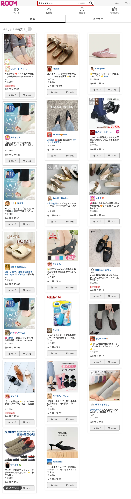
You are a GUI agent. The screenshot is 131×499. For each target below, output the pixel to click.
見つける (49, 10)
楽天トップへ (122, 3)
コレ (13, 95)
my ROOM (114, 10)
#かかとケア (95, 410)
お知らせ (82, 10)
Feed (16, 10)
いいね (28, 95)
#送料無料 (22, 274)
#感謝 (10, 338)
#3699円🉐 (52, 140)
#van (106, 76)
